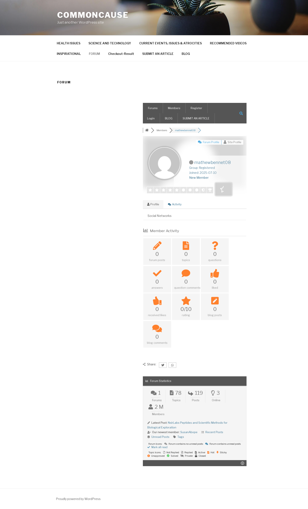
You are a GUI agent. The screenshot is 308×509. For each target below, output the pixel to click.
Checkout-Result (121, 54)
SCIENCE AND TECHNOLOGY (109, 43)
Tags (180, 436)
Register (196, 108)
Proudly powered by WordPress (78, 499)
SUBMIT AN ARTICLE (157, 54)
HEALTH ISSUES (68, 43)
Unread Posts (160, 436)
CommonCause (93, 15)
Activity (175, 204)
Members (174, 108)
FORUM (94, 54)
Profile (153, 204)
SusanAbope (188, 432)
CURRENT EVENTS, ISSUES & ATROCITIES (170, 43)
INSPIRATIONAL (69, 54)
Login (151, 118)
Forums (153, 108)
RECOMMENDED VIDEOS (228, 43)
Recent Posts (214, 432)
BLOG (186, 54)
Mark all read (157, 447)
